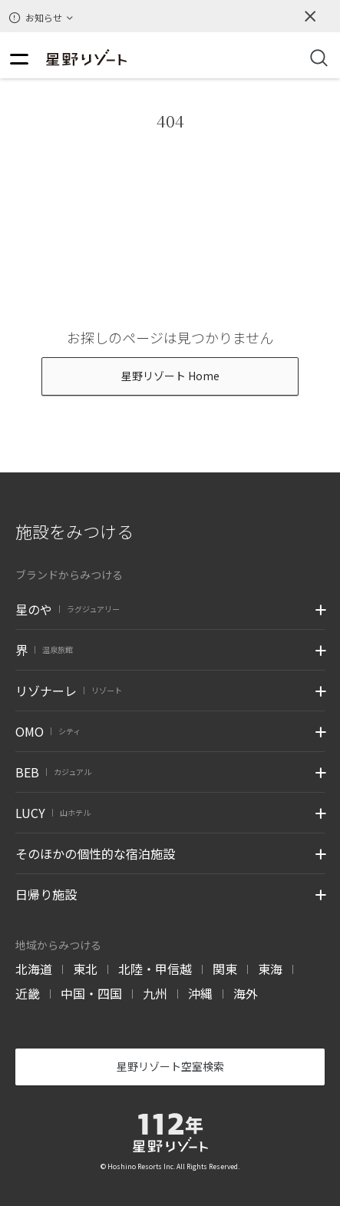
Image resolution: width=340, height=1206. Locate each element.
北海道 (33, 968)
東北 (85, 968)
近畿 (27, 993)
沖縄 (200, 993)
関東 (225, 968)
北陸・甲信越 (155, 968)
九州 (155, 993)
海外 (245, 993)
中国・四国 (91, 993)
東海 (270, 968)
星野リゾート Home (170, 375)
